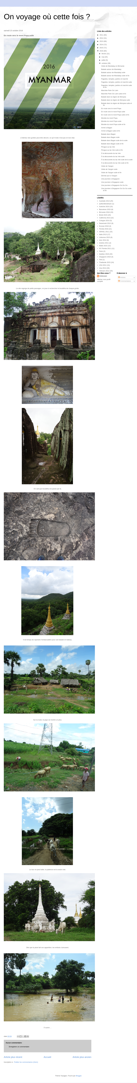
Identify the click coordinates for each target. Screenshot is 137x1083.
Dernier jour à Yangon (109, 176)
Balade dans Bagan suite (110, 137)
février (104, 54)
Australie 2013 (104, 201)
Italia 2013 (103, 234)
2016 (102, 51)
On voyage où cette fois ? (47, 16)
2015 (102, 48)
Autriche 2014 (104, 206)
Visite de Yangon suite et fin (111, 172)
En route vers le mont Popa (111, 108)
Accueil (47, 1057)
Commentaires (124, 281)
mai (103, 57)
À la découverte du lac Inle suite (112, 156)
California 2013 (104, 218)
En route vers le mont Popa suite (113, 112)
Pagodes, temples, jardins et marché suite (116, 82)
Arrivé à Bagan (106, 128)
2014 (102, 44)
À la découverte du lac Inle (111, 153)
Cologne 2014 (104, 220)
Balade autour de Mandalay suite (113, 72)
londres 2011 (104, 243)
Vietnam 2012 (104, 271)
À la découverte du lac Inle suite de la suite (116, 160)
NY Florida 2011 (105, 248)
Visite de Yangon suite (109, 169)
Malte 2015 (103, 246)
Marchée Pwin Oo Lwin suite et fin (113, 94)
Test (100, 260)
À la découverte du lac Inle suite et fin (115, 163)
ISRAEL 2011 (104, 232)
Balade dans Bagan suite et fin (112, 144)
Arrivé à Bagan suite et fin (110, 131)
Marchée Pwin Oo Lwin (109, 90)
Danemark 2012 (105, 223)
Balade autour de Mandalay (111, 69)
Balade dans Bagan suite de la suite (114, 140)
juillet (104, 60)
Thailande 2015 (104, 262)
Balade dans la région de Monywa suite (115, 100)
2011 (102, 35)
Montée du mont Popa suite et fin (113, 124)
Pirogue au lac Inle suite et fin (112, 150)
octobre (105, 63)
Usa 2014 (102, 268)
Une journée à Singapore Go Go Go (114, 185)
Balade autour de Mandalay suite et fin (115, 76)
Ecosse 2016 (104, 226)
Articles (122, 277)
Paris (101, 251)
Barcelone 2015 (105, 209)
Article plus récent (13, 1057)
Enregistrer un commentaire (19, 1047)
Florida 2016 (103, 229)
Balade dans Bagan (108, 134)
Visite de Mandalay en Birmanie (112, 66)
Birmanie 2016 (104, 212)
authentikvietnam (105, 204)
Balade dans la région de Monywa (113, 97)
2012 (102, 38)
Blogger (78, 1076)
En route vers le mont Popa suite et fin (115, 115)
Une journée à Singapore (110, 179)
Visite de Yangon (107, 166)
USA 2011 (103, 265)
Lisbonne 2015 (104, 237)
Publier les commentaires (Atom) (26, 1062)
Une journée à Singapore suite (112, 182)
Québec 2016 (104, 254)
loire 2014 (102, 240)
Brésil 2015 (103, 215)
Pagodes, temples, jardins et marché (114, 79)
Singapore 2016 (105, 257)
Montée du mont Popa (109, 118)
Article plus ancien (82, 1057)
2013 (102, 41)
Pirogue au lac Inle (108, 147)
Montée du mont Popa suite (111, 121)
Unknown (103, 276)
